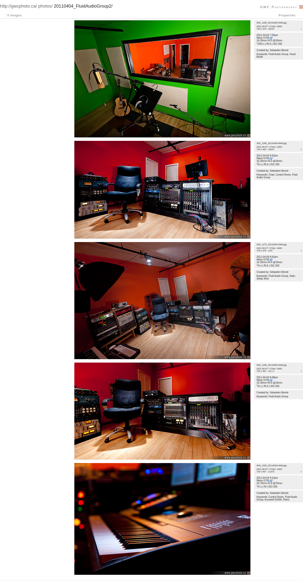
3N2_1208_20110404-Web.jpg (271, 23)
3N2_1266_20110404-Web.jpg (271, 143)
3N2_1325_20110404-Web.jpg (271, 465)
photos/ (45, 6)
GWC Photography (281, 7)
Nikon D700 (263, 37)
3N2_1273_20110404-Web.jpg (271, 244)
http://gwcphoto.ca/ (18, 6)
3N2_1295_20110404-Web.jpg (271, 365)
